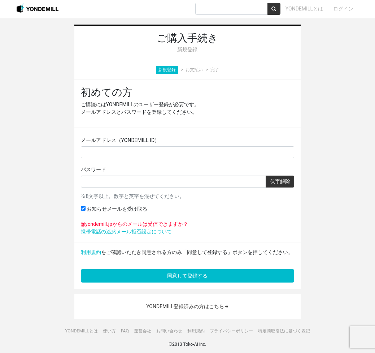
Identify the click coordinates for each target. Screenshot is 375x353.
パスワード (93, 169)
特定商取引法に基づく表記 (284, 330)
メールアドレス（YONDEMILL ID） (120, 140)
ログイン (343, 9)
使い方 (109, 330)
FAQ (125, 330)
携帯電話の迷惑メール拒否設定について (126, 231)
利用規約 (91, 252)
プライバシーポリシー (231, 330)
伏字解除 (280, 181)
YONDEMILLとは (304, 9)
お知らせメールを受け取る (114, 209)
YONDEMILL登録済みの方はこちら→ (187, 306)
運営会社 (142, 330)
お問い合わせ (169, 330)
